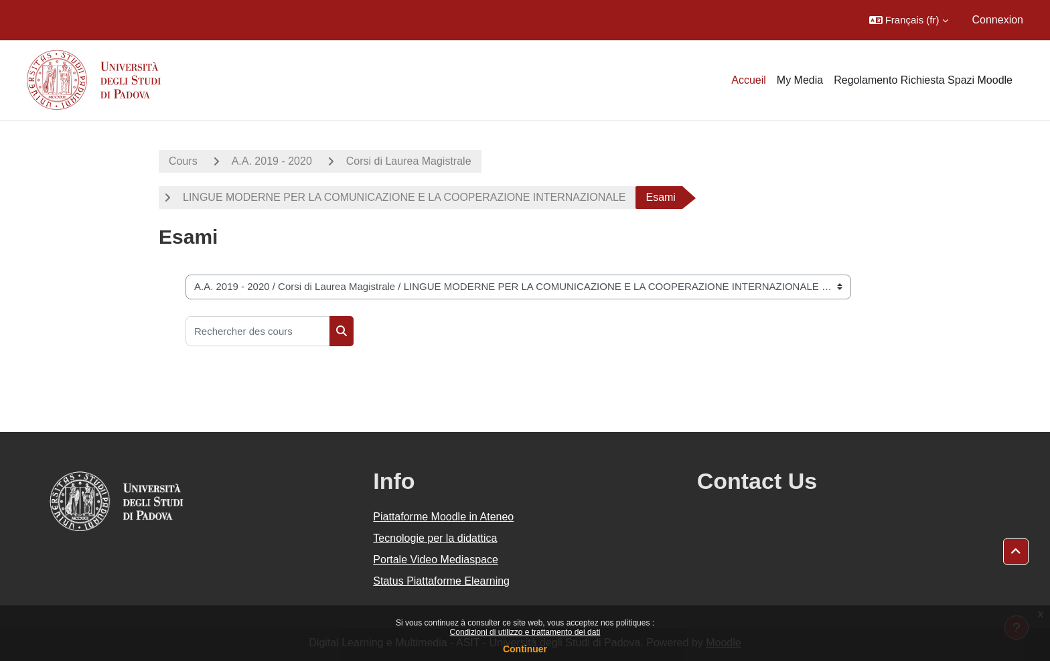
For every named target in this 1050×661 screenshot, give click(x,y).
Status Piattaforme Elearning (441, 581)
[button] (908, 20)
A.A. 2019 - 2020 (272, 161)
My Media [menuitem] (800, 80)
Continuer (525, 649)
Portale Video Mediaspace (435, 559)
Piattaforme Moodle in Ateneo (443, 516)
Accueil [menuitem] (748, 80)
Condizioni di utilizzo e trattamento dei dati (525, 632)
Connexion (998, 19)
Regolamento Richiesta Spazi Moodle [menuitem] (923, 80)
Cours (183, 161)
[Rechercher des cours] (257, 331)
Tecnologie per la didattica (435, 538)
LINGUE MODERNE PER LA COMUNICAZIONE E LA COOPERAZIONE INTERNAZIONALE (404, 197)
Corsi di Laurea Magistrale (408, 161)
